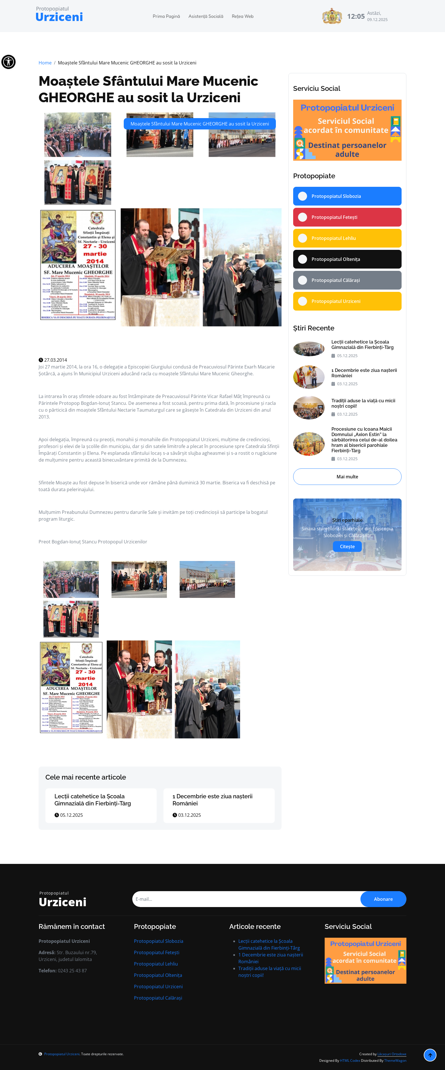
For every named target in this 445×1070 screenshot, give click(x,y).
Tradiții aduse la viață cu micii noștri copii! (363, 403)
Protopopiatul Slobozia (158, 941)
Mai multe (347, 477)
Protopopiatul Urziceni (158, 986)
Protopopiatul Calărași (158, 998)
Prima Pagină (166, 16)
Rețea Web (243, 16)
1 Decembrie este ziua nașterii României (364, 373)
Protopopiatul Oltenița (158, 975)
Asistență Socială (205, 16)
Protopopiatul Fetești (156, 952)
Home (45, 63)
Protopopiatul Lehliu (156, 964)
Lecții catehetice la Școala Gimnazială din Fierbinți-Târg (92, 800)
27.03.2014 (53, 360)
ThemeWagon (395, 1060)
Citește (347, 546)
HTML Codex (350, 1060)
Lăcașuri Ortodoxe (391, 1054)
